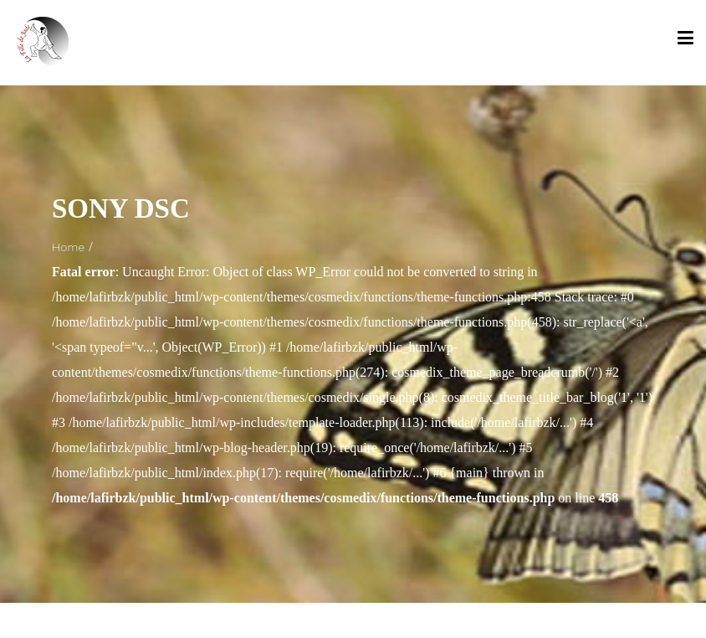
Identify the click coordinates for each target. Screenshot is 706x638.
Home (68, 247)
